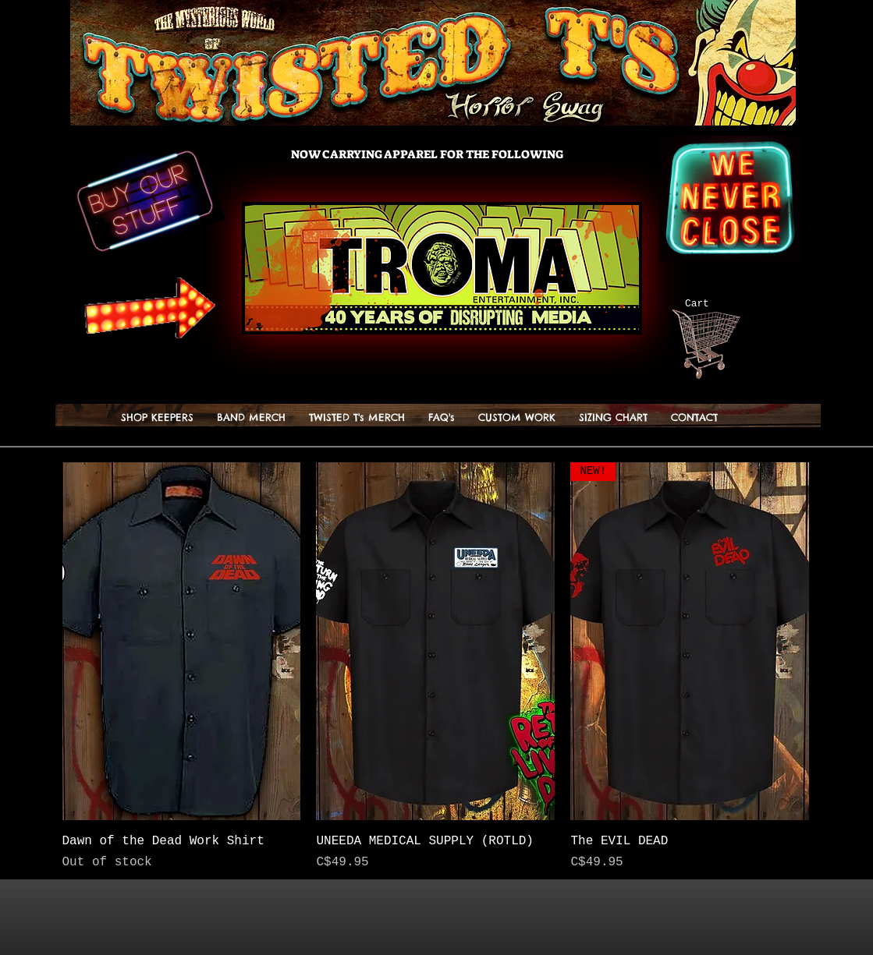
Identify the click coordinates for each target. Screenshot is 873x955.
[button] (357, 417)
